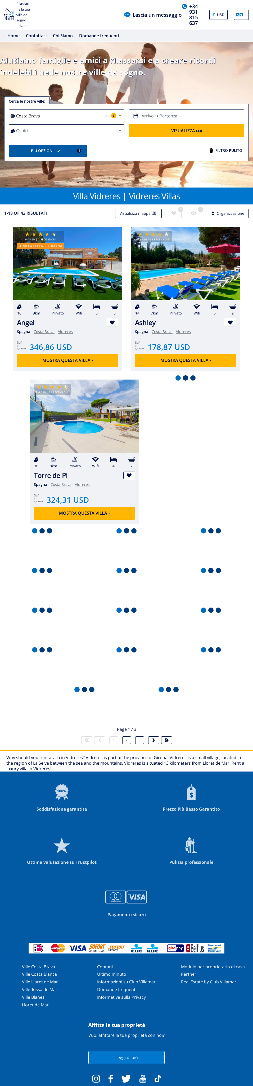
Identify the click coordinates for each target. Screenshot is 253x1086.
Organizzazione (227, 213)
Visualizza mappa (138, 213)
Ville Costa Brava (38, 967)
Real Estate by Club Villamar (208, 982)
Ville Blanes (33, 997)
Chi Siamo (63, 36)
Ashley (145, 322)
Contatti (105, 967)
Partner (188, 974)
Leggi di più (126, 1057)
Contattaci (36, 36)
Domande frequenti (99, 36)
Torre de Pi (51, 475)
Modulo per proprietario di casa (213, 967)
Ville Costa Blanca (39, 974)
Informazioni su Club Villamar (126, 982)
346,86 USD (51, 347)
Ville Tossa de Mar (39, 989)
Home (13, 36)
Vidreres (65, 331)
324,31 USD (68, 500)
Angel (25, 322)
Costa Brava (44, 331)
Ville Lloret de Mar (40, 982)
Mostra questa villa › (67, 360)
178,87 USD (169, 347)
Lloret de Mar (35, 1005)
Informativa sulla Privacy (121, 997)
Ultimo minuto (111, 974)
